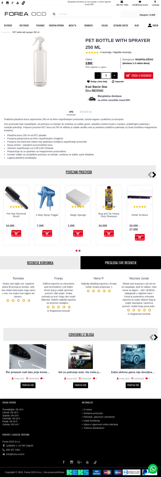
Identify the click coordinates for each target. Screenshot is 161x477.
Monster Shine (99, 87)
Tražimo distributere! (93, 428)
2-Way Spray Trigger (47, 215)
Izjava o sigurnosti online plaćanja (100, 424)
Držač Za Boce (140, 215)
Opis (71, 111)
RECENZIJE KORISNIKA (40, 262)
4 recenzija (105, 52)
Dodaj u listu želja (99, 81)
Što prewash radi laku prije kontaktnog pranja (28, 372)
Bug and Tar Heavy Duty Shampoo (108, 215)
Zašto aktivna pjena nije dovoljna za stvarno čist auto (133, 372)
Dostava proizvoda (92, 413)
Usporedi (119, 81)
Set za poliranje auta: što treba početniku (80, 372)
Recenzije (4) (86, 111)
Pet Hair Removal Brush (16, 215)
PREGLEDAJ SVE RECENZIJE (121, 262)
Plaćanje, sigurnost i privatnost (98, 417)
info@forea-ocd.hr (13, 454)
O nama (87, 409)
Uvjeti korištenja (91, 420)
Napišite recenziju (122, 52)
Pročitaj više (28, 385)
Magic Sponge (78, 215)
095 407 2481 (11, 449)
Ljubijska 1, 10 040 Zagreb (17, 445)
